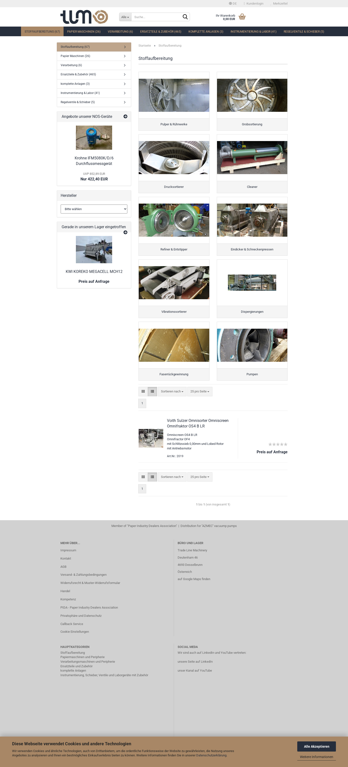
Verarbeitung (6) (120, 31)
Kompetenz (68, 607)
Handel (65, 599)
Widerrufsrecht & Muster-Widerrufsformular (90, 590)
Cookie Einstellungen (74, 639)
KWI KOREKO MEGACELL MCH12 (94, 271)
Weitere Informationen (316, 757)
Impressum (68, 558)
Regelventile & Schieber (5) (304, 31)
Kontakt (65, 566)
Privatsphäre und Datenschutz (81, 623)
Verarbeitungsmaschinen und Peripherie (87, 669)
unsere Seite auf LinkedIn (195, 669)
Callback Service (71, 631)
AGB (63, 574)
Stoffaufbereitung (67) (42, 31)
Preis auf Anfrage (94, 281)
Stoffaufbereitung (72, 660)
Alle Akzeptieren (316, 746)
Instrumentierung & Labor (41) (253, 31)
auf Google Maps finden (194, 587)
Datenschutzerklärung (211, 755)
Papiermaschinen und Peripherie (82, 665)
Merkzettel (279, 3)
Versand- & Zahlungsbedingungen (83, 582)
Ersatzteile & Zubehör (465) (160, 31)
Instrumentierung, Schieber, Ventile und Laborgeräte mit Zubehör (104, 682)
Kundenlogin (253, 3)
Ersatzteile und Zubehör (76, 673)
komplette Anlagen (73, 678)
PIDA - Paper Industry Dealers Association (89, 615)
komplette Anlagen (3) (205, 31)
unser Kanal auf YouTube (195, 678)
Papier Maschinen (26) (84, 31)
